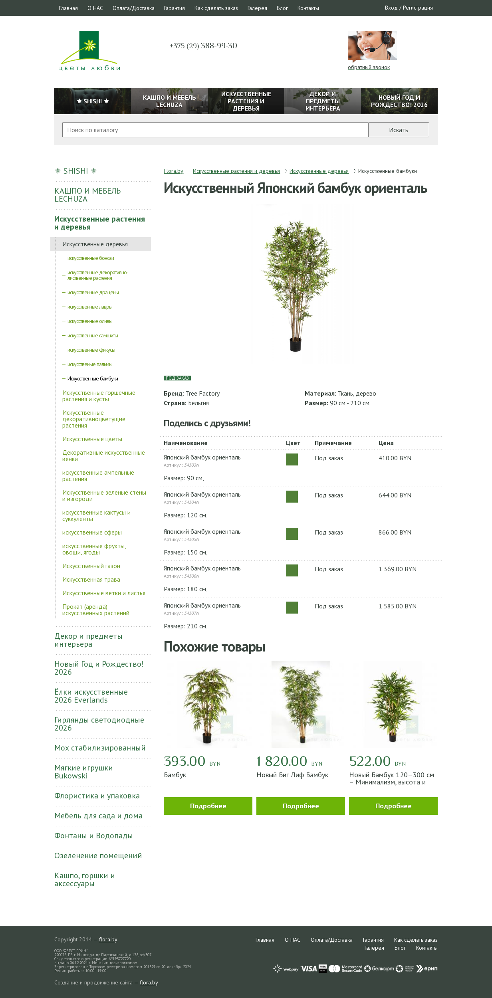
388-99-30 (203, 45)
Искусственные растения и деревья (99, 223)
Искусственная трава (91, 579)
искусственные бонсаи (90, 257)
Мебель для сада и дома (98, 815)
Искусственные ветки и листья (103, 593)
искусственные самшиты (92, 335)
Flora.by (173, 170)
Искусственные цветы (92, 439)
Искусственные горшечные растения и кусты (98, 395)
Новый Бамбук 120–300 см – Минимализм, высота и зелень (391, 782)
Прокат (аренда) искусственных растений (95, 609)
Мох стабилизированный (100, 748)
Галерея (257, 8)
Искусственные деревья (95, 244)
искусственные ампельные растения (98, 475)
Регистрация (418, 7)
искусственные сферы (92, 532)
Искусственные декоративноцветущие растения (93, 418)
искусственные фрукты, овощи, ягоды (94, 549)
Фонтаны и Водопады (93, 835)
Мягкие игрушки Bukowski (83, 771)
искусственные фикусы (91, 349)
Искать (398, 130)
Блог (282, 8)
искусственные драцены (93, 292)
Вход (391, 7)
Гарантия (174, 8)
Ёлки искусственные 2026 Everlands (91, 696)
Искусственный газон (91, 566)
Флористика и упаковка (97, 795)
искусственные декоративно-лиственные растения (97, 275)
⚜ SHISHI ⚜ (75, 171)
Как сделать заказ (216, 8)
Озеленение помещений (98, 855)
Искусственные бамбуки (92, 378)
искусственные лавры (89, 306)
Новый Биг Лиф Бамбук (292, 774)
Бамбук (175, 774)
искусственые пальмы (89, 364)
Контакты (308, 8)
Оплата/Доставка (134, 8)
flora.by (108, 939)
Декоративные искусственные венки (103, 455)
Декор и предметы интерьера (88, 640)
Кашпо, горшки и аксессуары (84, 879)
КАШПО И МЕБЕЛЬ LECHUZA (87, 195)
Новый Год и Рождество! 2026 (99, 668)
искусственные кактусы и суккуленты (96, 515)
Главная (68, 8)
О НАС (95, 8)
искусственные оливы (89, 321)
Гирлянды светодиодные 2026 (99, 724)
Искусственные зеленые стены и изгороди (104, 495)
